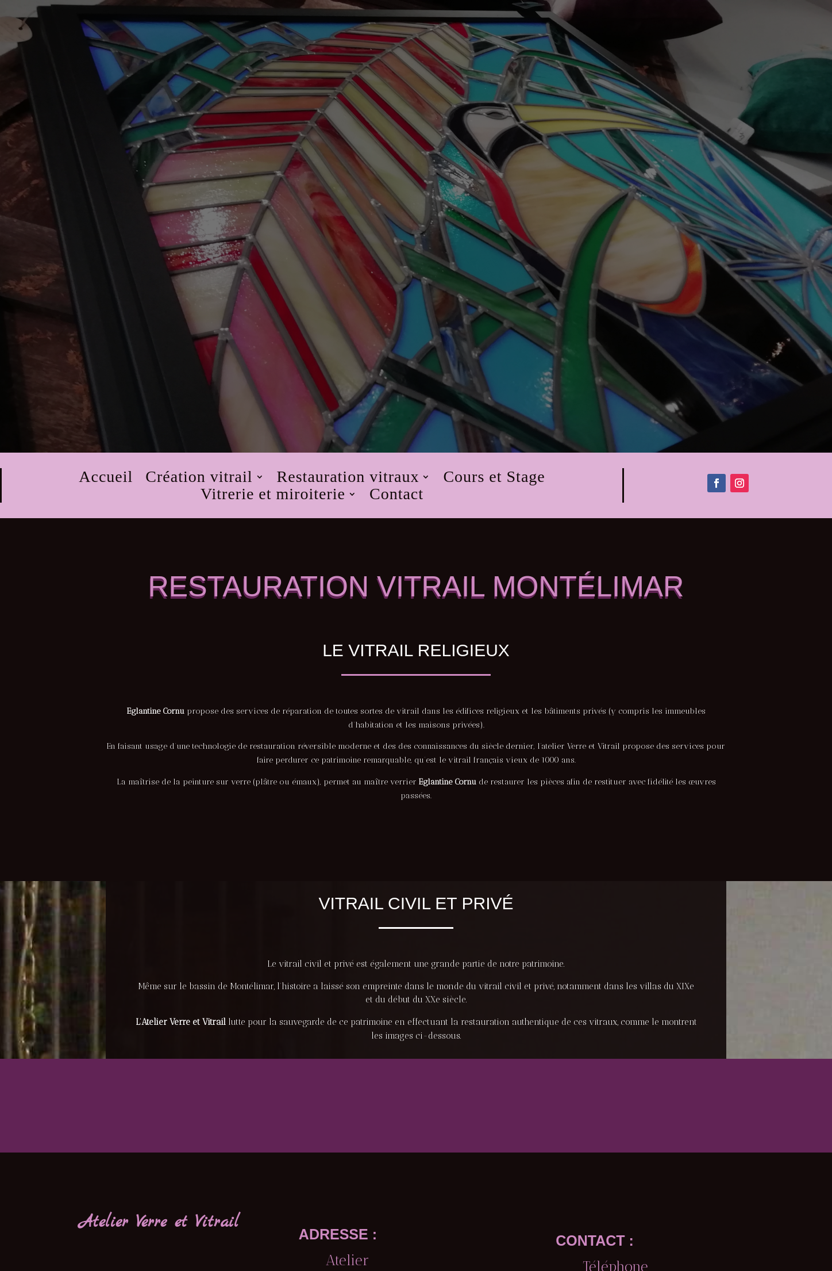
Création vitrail (198, 479)
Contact (396, 496)
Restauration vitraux (348, 479)
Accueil (106, 479)
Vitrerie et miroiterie (273, 496)
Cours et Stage (494, 479)
